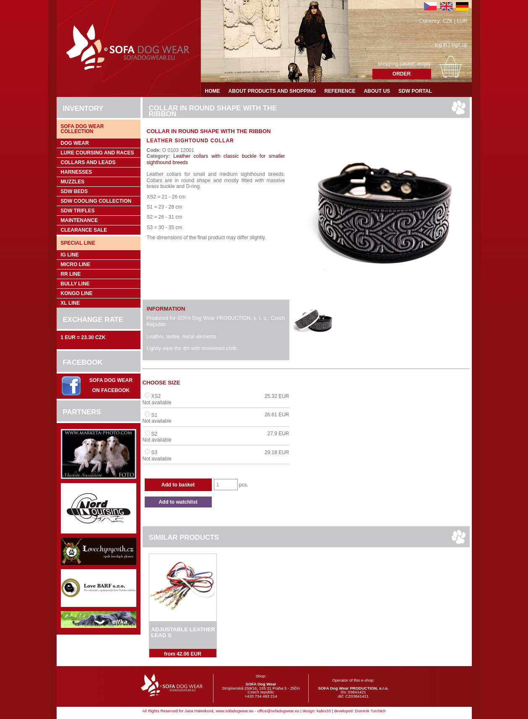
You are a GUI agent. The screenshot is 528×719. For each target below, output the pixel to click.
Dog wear (75, 143)
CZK (447, 21)
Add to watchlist (178, 502)
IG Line (70, 255)
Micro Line (76, 264)
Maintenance (79, 220)
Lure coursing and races (97, 153)
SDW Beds (74, 191)
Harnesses (76, 172)
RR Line (71, 274)
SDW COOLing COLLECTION (96, 201)
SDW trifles (78, 211)
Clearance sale (84, 230)
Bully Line (75, 284)
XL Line (70, 303)
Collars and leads (88, 162)
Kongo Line (77, 293)
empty (424, 64)
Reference (339, 91)
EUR (462, 21)
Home (212, 91)
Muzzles (73, 182)
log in (441, 45)
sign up (459, 45)
